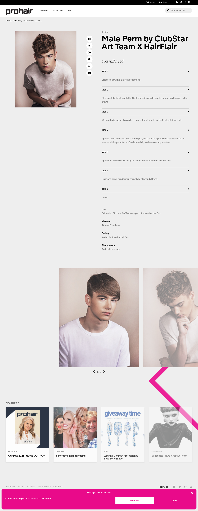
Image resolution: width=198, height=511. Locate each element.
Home (8, 21)
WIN (69, 10)
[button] (191, 492)
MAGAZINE (58, 10)
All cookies (134, 500)
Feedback (58, 486)
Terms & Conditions (15, 486)
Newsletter (163, 2)
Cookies (31, 486)
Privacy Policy (44, 486)
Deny (174, 500)
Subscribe (150, 2)
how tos (17, 21)
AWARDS (44, 10)
